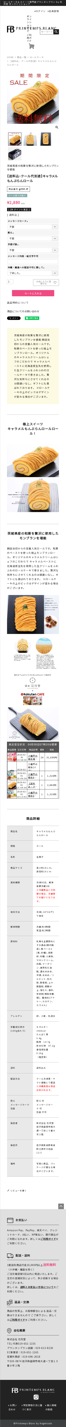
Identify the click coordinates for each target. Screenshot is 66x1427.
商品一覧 (22, 57)
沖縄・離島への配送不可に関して (26, 267)
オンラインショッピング (29, 24)
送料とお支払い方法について (37, 1287)
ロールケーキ (37, 57)
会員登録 (54, 11)
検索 (56, 31)
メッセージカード (18, 220)
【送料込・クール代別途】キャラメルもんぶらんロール (33, 794)
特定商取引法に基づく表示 (32, 1407)
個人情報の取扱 (50, 1407)
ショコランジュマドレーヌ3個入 (33, 757)
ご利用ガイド (29, 38)
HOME (10, 57)
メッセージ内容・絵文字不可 (23, 256)
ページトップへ (61, 1206)
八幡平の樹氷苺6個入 (33, 766)
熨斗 (11, 232)
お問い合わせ (12, 1407)
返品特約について (18, 302)
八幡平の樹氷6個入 (33, 785)
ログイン (41, 11)
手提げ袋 (13, 244)
